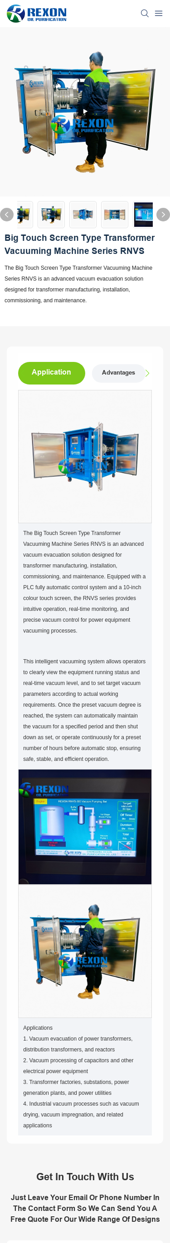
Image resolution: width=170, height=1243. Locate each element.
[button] (145, 373)
